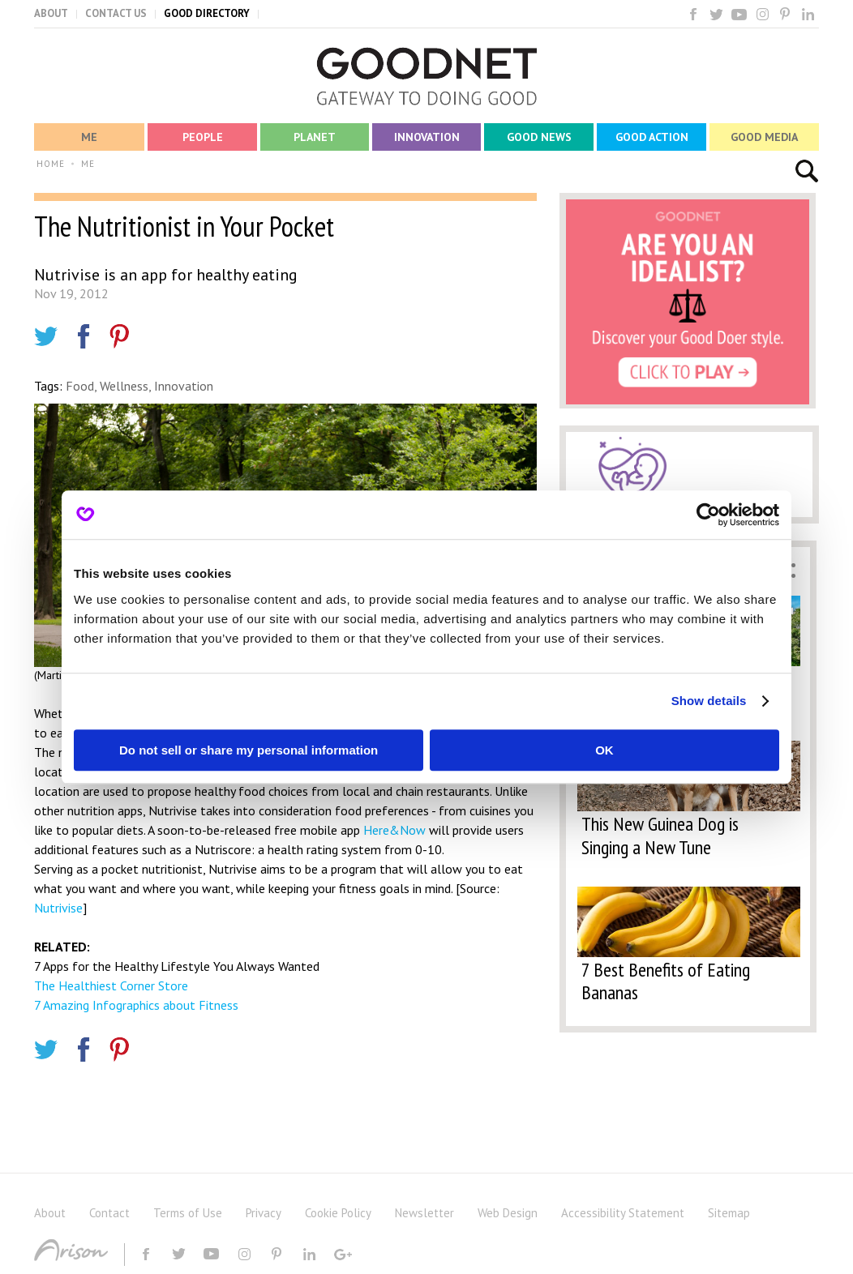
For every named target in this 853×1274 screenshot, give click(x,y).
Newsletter (424, 1213)
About (50, 1213)
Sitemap (729, 1213)
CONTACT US (116, 13)
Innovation (183, 386)
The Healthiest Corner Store (111, 985)
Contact (109, 1213)
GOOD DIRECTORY (207, 13)
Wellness (124, 386)
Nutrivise (58, 908)
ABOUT (51, 13)
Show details (709, 701)
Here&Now (393, 830)
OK (604, 750)
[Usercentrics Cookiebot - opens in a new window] (708, 514)
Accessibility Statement (622, 1213)
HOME (50, 163)
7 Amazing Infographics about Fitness (136, 1005)
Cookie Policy (338, 1213)
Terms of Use (187, 1213)
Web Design (508, 1213)
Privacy (263, 1213)
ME (88, 163)
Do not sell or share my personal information (248, 750)
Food (80, 386)
